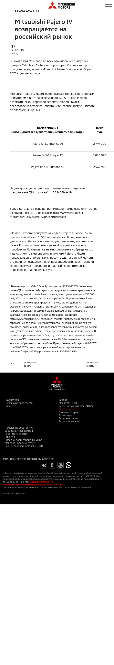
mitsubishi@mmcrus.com (41, 482)
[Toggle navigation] (108, 5)
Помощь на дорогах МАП (19, 402)
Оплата (9, 406)
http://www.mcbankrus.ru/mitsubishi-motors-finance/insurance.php (49, 318)
